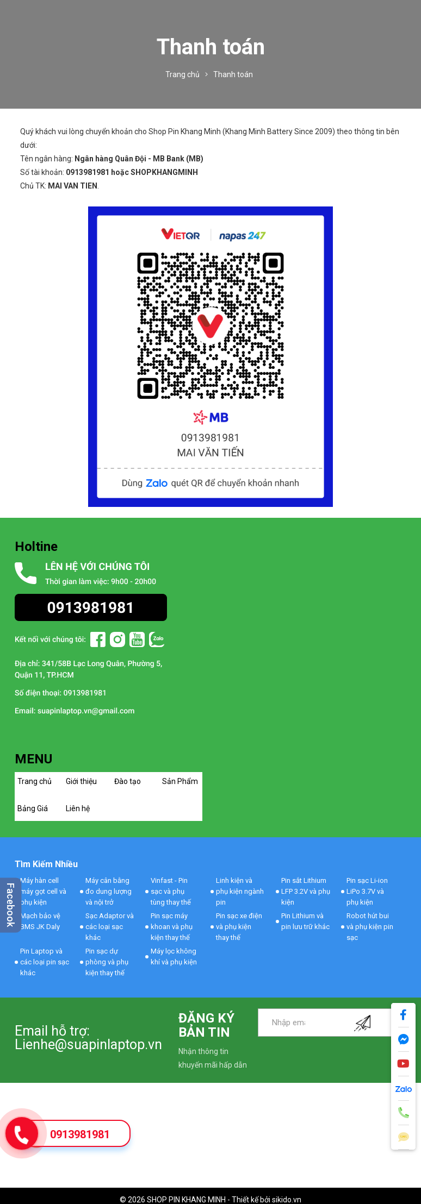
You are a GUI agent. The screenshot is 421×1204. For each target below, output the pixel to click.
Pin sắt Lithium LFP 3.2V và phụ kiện (305, 891)
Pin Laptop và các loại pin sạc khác (44, 962)
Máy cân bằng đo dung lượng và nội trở (108, 891)
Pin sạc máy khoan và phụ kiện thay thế (172, 927)
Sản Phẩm (180, 781)
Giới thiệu (81, 781)
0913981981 (80, 1134)
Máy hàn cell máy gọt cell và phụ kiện (43, 891)
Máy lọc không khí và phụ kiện (174, 956)
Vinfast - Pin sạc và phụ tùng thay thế (171, 891)
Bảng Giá (32, 808)
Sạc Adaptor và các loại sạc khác (109, 927)
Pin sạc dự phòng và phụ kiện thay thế (106, 962)
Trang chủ (34, 781)
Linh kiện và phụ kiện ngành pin (240, 891)
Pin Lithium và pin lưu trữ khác (305, 921)
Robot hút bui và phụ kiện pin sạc (369, 927)
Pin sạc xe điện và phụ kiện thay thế (239, 927)
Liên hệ (78, 808)
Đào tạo (127, 781)
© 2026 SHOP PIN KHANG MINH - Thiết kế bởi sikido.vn (210, 1199)
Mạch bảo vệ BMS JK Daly (40, 921)
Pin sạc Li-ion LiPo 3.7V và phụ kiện (367, 891)
